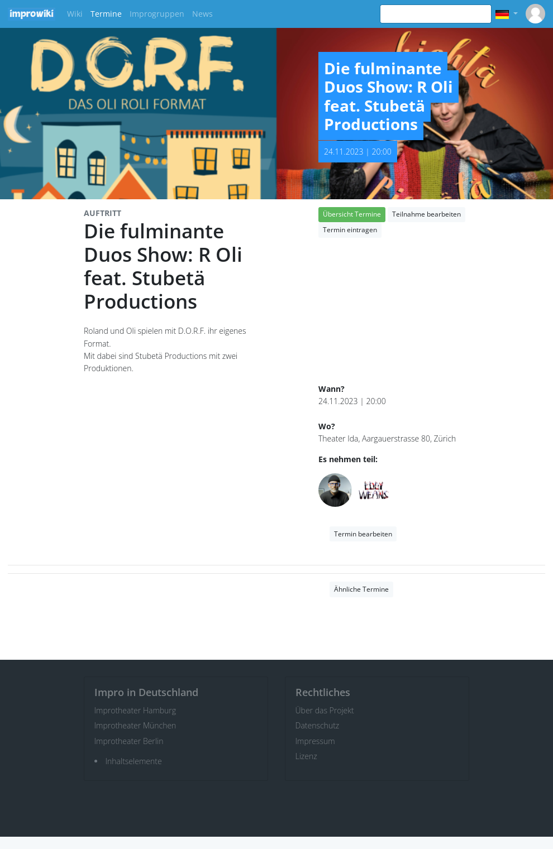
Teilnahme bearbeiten (426, 214)
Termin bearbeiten (363, 534)
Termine (106, 13)
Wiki (75, 13)
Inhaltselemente (134, 761)
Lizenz (306, 756)
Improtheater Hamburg (135, 710)
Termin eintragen (350, 229)
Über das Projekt (324, 710)
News (202, 13)
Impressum (315, 741)
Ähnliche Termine (361, 589)
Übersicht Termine (352, 214)
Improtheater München (135, 725)
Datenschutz (317, 725)
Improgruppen (157, 13)
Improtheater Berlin (129, 741)
